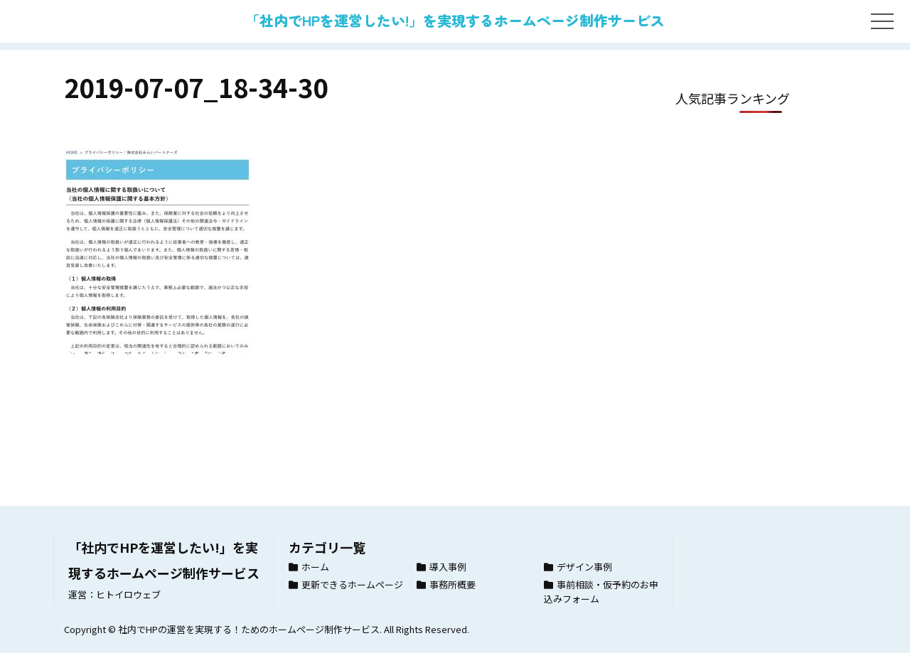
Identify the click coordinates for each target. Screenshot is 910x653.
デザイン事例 (584, 566)
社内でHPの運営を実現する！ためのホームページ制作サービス (249, 629)
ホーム (315, 566)
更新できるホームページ (352, 584)
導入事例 (447, 566)
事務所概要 (452, 584)
